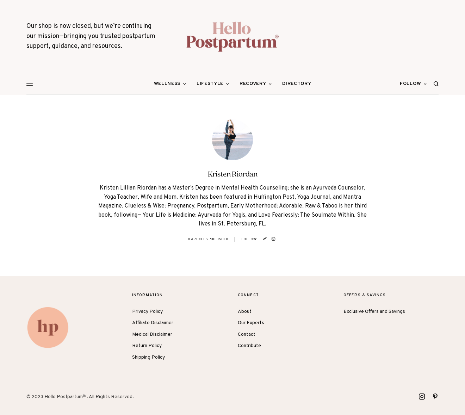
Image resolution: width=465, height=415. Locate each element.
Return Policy (147, 346)
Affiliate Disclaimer (152, 323)
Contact (246, 334)
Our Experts (251, 323)
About (245, 312)
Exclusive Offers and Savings (374, 312)
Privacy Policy (147, 312)
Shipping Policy (148, 357)
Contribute (249, 346)
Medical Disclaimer (152, 334)
